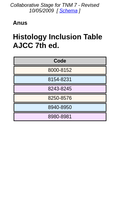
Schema (68, 10)
